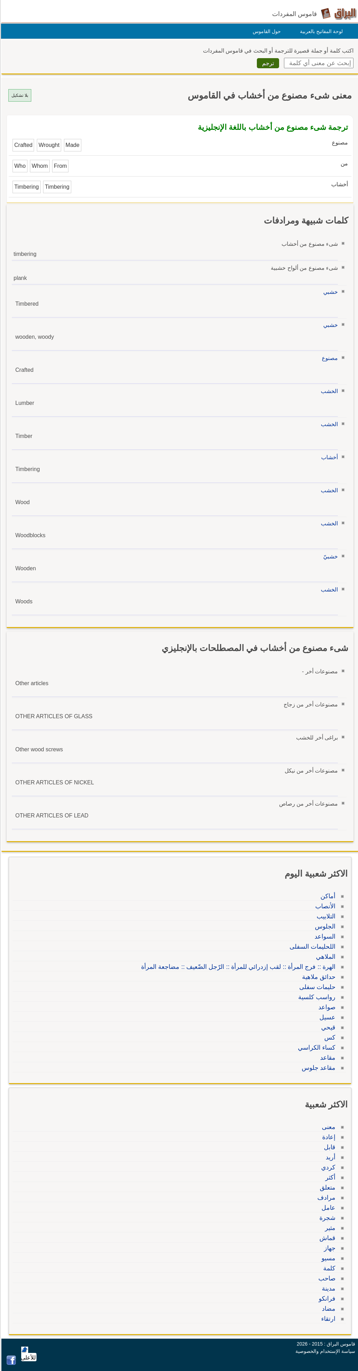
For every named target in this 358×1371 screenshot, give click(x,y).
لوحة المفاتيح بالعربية (320, 31)
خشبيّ (329, 556)
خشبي (329, 292)
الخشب (328, 391)
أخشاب (328, 457)
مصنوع (329, 358)
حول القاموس (266, 31)
